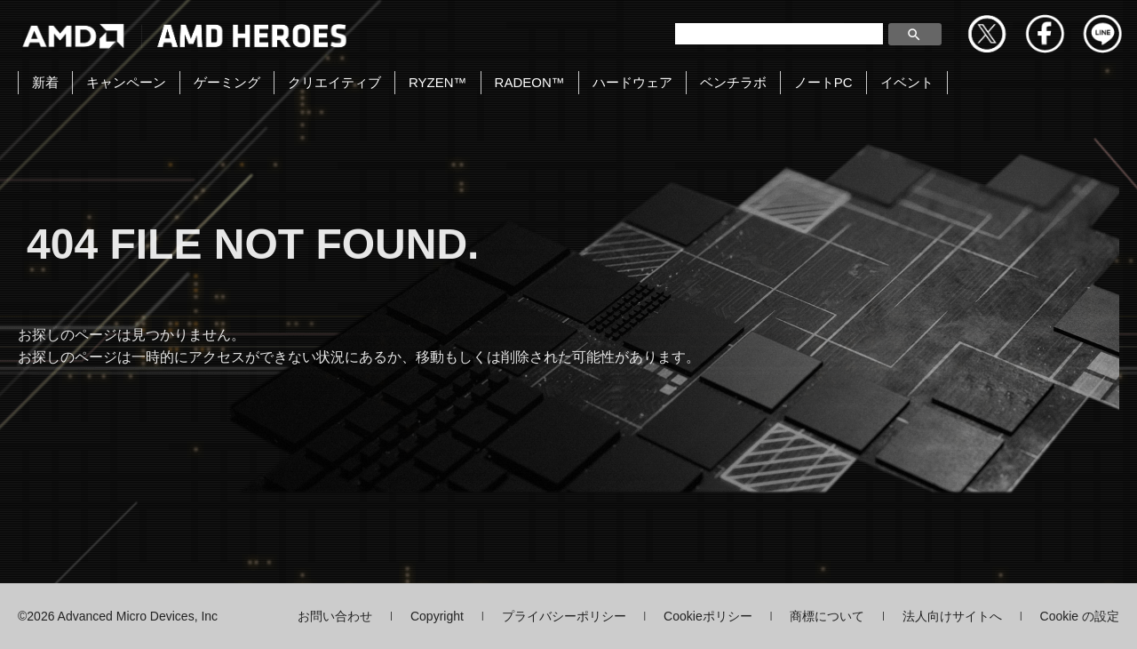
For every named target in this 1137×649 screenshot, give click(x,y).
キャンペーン (126, 82)
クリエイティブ (334, 82)
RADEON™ (530, 82)
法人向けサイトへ (952, 616)
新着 (45, 82)
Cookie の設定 (1079, 616)
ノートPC (823, 82)
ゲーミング (227, 82)
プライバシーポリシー (564, 616)
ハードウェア (632, 82)
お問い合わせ (335, 616)
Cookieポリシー (708, 616)
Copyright (437, 616)
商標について (827, 616)
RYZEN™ (438, 82)
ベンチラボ (733, 82)
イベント (907, 82)
